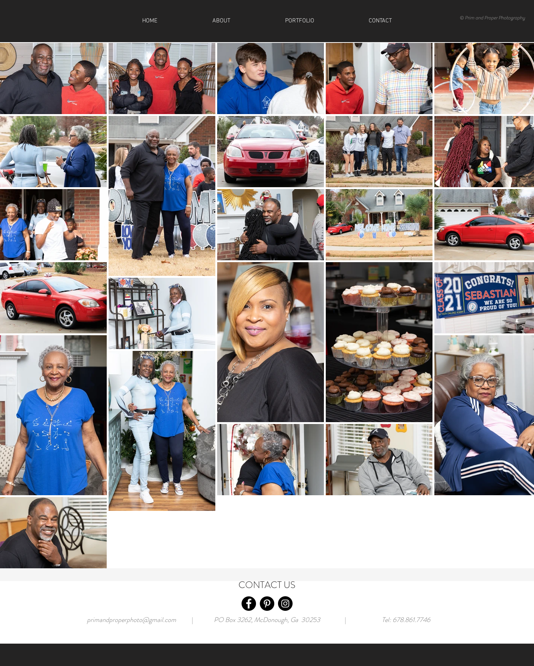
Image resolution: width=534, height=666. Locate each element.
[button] (380, 21)
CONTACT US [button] (267, 585)
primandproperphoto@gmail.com (131, 620)
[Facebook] (248, 603)
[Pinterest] (267, 603)
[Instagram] (285, 603)
